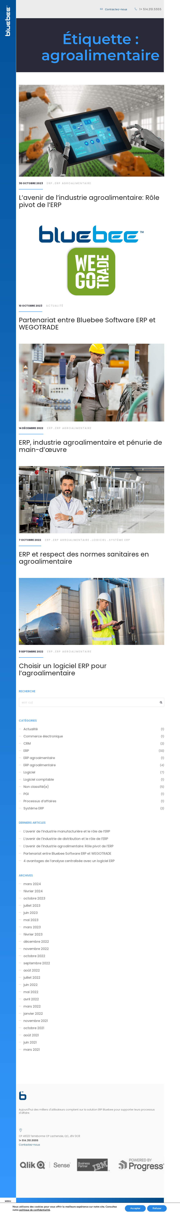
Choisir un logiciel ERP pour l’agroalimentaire (63, 669)
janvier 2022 (33, 1014)
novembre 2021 (36, 1021)
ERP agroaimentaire (39, 758)
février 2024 (33, 891)
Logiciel (99, 540)
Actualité (55, 306)
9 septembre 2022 (31, 651)
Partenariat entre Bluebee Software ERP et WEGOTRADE (87, 323)
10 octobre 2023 (30, 306)
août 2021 (31, 1035)
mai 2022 (31, 992)
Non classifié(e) (36, 787)
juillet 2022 (32, 978)
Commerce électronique (43, 736)
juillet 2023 (32, 906)
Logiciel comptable (39, 780)
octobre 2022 (34, 956)
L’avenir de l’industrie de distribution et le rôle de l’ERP (66, 838)
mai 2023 (31, 920)
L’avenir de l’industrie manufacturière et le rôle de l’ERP (67, 831)
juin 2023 (31, 913)
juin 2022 (31, 985)
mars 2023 (32, 927)
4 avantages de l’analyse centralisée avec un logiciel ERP (69, 861)
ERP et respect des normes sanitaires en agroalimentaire (84, 558)
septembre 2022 (37, 963)
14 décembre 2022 (31, 428)
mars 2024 (32, 884)
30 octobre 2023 (31, 183)
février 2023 (33, 934)
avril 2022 (31, 999)
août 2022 (32, 970)
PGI (26, 794)
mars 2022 (32, 1006)
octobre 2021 (34, 1028)
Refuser (157, 1208)
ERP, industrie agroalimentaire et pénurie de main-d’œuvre (90, 446)
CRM (27, 744)
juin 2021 (30, 1042)
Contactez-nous (116, 9)
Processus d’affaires (40, 801)
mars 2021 (32, 1050)
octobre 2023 (34, 898)
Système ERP (119, 540)
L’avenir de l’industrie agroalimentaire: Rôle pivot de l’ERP (89, 201)
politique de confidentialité (34, 1210)
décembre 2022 (36, 942)
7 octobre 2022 (30, 540)
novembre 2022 (36, 949)
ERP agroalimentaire (73, 183)
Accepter (135, 1208)
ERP (49, 183)
